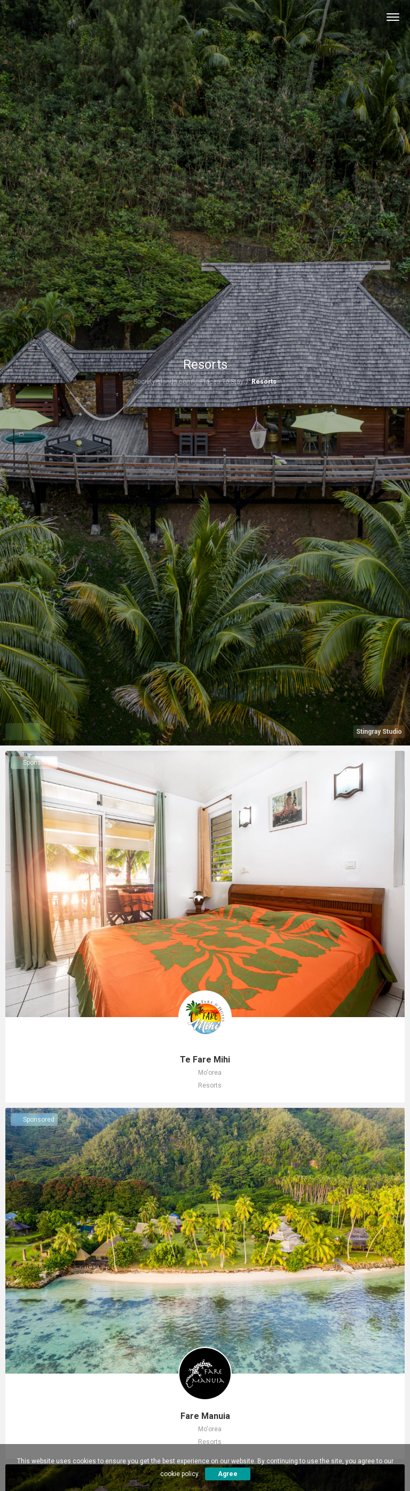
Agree (228, 1474)
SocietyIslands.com (162, 381)
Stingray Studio (379, 731)
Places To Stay (221, 381)
